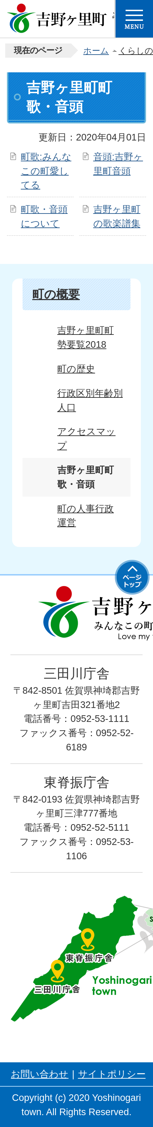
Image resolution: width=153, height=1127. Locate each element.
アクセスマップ (86, 438)
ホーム (96, 50)
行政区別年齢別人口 (90, 400)
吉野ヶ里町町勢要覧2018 (85, 337)
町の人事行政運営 (85, 515)
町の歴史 (76, 368)
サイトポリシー (112, 1074)
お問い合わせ (39, 1074)
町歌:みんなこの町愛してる (46, 171)
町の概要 (56, 294)
